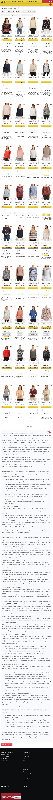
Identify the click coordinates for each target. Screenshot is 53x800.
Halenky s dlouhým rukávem (7, 752)
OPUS (19, 294)
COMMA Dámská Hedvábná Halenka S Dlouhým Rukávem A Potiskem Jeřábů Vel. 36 (46, 52)
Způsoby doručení (26, 754)
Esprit (15, 603)
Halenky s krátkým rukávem (7, 758)
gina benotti (33, 413)
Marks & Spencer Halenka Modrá (20, 135)
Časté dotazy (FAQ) (27, 752)
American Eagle (20, 213)
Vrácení (24, 758)
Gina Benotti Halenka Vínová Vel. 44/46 (33, 416)
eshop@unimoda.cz (5, 790)
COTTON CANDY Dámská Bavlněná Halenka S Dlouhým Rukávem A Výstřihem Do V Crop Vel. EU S (19, 52)
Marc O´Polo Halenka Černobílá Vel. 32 (46, 136)
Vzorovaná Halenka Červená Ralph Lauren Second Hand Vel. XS (46, 218)
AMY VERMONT (33, 373)
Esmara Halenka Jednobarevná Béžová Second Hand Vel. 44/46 (46, 417)
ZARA (6, 46)
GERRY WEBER (33, 334)
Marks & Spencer (20, 132)
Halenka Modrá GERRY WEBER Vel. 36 (33, 339)
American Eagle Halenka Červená (20, 216)
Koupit (3, 35)
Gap (20, 174)
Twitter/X (25, 790)
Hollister (46, 294)
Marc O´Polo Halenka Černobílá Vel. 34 (6, 339)
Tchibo (6, 413)
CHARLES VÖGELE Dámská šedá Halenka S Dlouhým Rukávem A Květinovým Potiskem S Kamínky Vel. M (46, 93)
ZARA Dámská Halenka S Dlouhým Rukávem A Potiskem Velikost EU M (6, 50)
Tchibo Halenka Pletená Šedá (6, 416)
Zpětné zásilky (26, 760)
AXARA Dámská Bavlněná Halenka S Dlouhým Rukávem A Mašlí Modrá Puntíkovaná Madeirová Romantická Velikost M (20, 95)
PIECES (20, 373)
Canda (6, 88)
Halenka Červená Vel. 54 (6, 376)
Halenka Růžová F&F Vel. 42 (20, 416)
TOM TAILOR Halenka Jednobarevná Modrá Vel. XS (19, 258)
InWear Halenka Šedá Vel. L (46, 178)
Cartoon (46, 334)
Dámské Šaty (26, 762)
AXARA (20, 88)
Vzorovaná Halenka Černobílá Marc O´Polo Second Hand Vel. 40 (6, 299)
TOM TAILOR (6, 253)
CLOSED (6, 132)
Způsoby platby (26, 756)
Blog (24, 771)
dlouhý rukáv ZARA (19, 577)
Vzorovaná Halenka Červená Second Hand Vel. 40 (19, 338)
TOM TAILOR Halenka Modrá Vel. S (6, 257)
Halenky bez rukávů (5, 760)
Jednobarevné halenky (5, 756)
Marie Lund (33, 213)
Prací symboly (26, 775)
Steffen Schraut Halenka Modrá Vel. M (33, 298)
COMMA (46, 46)
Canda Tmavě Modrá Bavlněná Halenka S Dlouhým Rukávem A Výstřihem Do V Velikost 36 (7, 93)
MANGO (12, 579)
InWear (46, 174)
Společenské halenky (5, 765)
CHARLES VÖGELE (46, 88)
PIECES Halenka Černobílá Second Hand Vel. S (20, 378)
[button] (6, 43)
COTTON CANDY (19, 46)
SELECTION (33, 132)
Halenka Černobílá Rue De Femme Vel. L (33, 178)
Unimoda (33, 46)
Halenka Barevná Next (33, 256)
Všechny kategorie (6, 744)
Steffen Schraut (33, 294)
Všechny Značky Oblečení (28, 773)
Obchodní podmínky (27, 778)
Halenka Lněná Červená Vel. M (7, 177)
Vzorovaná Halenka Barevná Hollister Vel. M (46, 298)
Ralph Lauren (46, 213)
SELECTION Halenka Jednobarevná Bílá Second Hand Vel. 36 (33, 136)
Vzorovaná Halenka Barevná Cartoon (46, 338)
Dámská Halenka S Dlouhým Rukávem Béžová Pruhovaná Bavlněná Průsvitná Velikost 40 (33, 52)
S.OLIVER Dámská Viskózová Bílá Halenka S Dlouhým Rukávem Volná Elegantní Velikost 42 (33, 93)
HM (6, 174)
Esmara (46, 413)
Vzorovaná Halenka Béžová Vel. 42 (20, 297)
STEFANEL (46, 253)
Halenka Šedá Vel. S (46, 376)
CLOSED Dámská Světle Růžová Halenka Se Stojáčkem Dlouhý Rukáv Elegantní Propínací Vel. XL (6, 137)
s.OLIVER (33, 88)
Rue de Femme (33, 174)
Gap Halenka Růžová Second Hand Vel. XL (20, 177)
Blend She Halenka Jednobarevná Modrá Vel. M (6, 217)
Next (33, 253)
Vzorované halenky (5, 754)
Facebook (25, 788)
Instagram (25, 793)
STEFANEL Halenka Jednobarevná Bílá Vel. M (46, 259)
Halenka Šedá (33, 376)
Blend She (6, 213)
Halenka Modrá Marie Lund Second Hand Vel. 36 (33, 217)
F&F (20, 413)
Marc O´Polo (46, 132)
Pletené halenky (4, 762)
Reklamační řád (26, 780)
